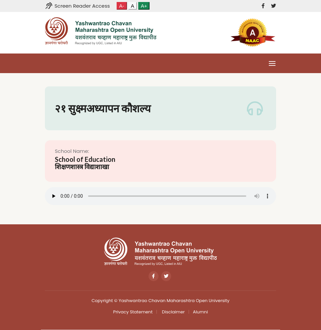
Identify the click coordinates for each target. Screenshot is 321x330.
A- (121, 6)
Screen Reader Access (77, 5)
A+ (144, 6)
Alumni (200, 312)
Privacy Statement (133, 312)
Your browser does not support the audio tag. (160, 196)
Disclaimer (173, 312)
